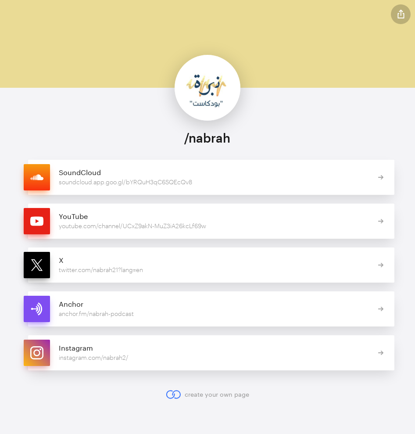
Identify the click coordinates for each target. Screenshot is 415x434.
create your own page (207, 394)
